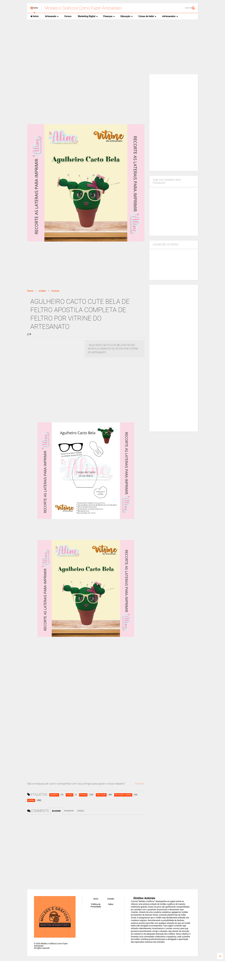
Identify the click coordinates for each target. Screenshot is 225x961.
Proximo (139, 783)
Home (30, 291)
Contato (110, 899)
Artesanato (52, 16)
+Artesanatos (170, 16)
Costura (55, 291)
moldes (42, 291)
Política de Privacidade (96, 905)
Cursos (67, 16)
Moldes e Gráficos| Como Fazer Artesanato (83, 8)
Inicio (34, 16)
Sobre (110, 904)
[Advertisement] (112, 46)
